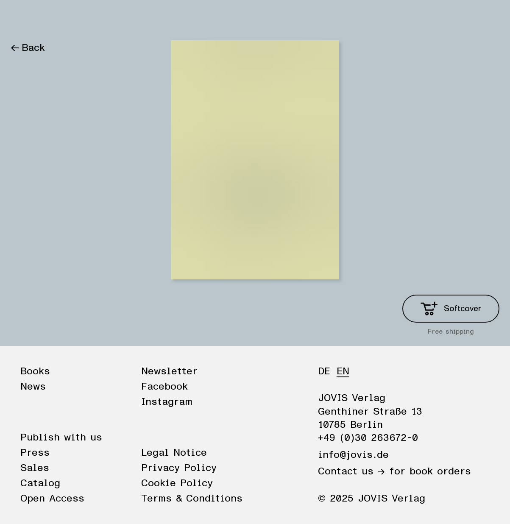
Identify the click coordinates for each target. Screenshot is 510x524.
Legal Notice (174, 453)
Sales (34, 468)
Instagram (166, 402)
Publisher (106, 18)
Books (24, 18)
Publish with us (61, 437)
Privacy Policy (179, 468)
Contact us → (351, 471)
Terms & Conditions (191, 498)
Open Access (52, 498)
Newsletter (169, 371)
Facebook (164, 387)
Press (35, 453)
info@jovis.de (353, 455)
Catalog (40, 483)
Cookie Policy (177, 483)
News (62, 18)
